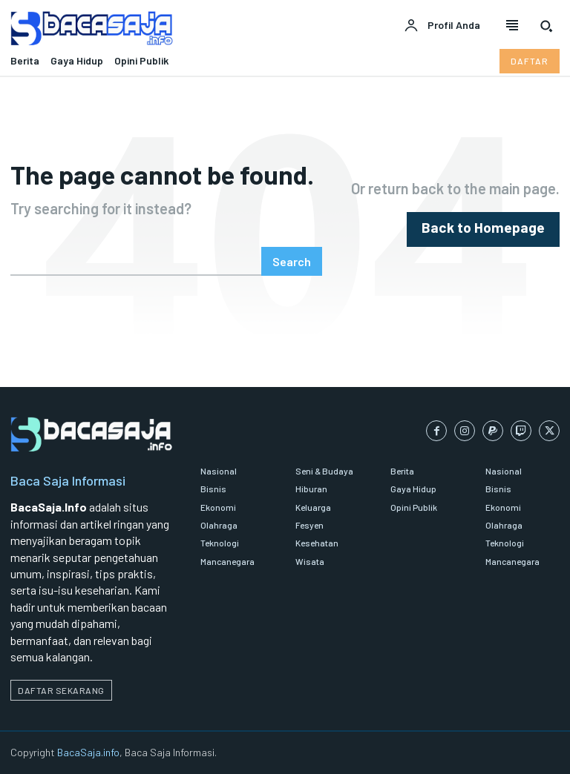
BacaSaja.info (88, 752)
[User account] (442, 26)
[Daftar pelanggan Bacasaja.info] (529, 61)
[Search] (291, 261)
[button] (546, 26)
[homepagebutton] (493, 229)
